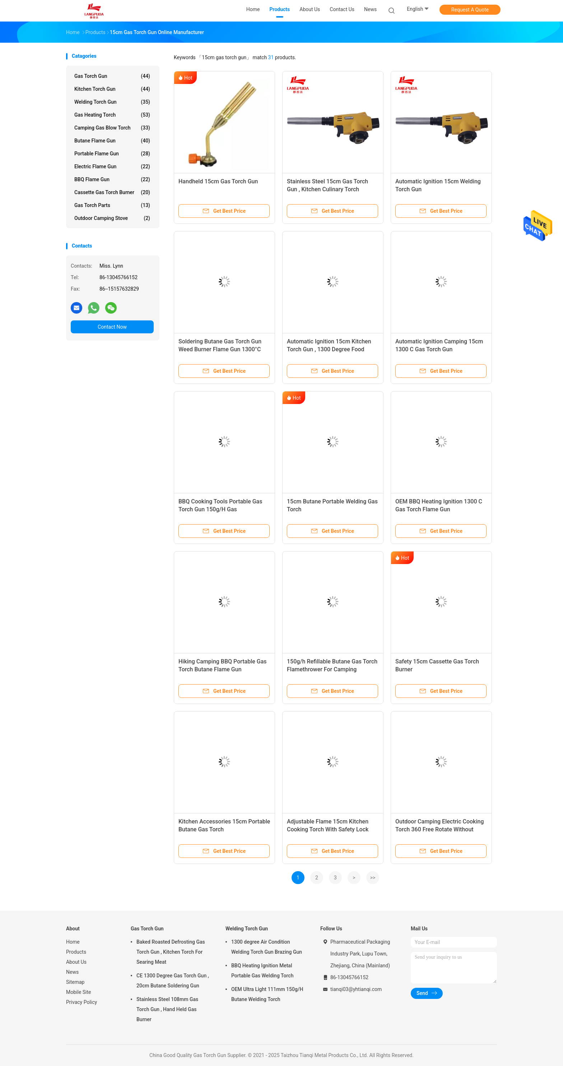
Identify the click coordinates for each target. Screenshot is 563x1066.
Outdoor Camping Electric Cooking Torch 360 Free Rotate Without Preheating (439, 829)
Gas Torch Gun (112, 76)
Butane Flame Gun (112, 140)
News (72, 972)
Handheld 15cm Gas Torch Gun (218, 181)
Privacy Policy (81, 1002)
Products (76, 952)
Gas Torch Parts (112, 205)
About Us (76, 962)
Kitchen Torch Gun (112, 89)
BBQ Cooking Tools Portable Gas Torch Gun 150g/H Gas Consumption (220, 509)
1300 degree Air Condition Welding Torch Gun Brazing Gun (266, 947)
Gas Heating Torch (112, 114)
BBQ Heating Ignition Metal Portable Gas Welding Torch (262, 970)
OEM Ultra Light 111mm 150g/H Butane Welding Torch (267, 994)
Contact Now (112, 327)
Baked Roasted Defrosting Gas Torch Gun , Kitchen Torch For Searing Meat (170, 952)
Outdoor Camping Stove (112, 218)
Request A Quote (470, 10)
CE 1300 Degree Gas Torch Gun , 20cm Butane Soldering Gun (172, 980)
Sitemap (75, 982)
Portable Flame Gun (112, 153)
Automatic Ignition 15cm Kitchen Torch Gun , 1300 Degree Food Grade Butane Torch (329, 349)
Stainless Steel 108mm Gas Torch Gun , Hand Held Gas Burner (167, 1009)
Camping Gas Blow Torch (112, 127)
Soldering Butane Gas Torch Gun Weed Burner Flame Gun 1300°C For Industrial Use (219, 349)
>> (373, 877)
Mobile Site (78, 992)
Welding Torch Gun (112, 101)
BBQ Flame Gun (112, 179)
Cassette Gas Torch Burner (112, 192)
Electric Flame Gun (112, 166)
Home (73, 942)
